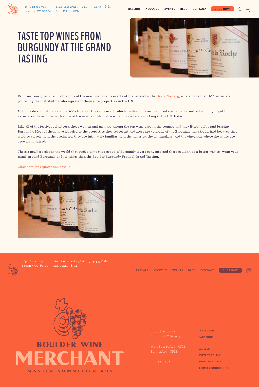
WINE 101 (205, 353)
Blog (184, 8)
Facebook (206, 341)
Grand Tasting (168, 97)
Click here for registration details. (44, 167)
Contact (199, 8)
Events (169, 8)
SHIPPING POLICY (210, 365)
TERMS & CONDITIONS (213, 372)
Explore (134, 8)
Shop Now (222, 8)
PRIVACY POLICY (210, 359)
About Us (152, 8)
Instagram (207, 334)
